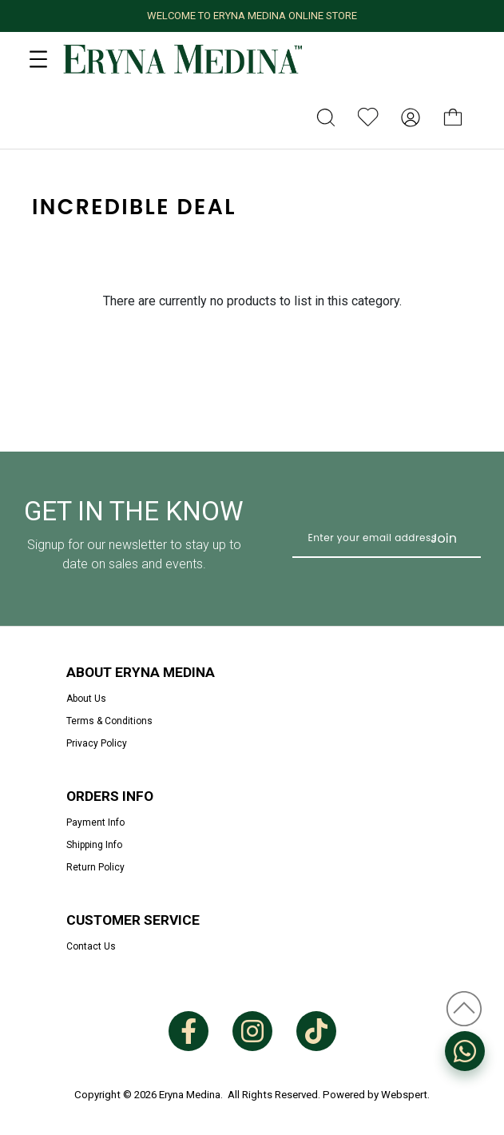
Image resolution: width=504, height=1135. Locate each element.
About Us (86, 698)
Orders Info (109, 796)
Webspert (404, 1095)
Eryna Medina (189, 1095)
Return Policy (95, 867)
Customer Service (133, 920)
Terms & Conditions (109, 721)
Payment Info (95, 822)
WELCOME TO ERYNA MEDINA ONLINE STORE (252, 16)
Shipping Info (94, 844)
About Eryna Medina (140, 672)
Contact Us (91, 946)
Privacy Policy (96, 743)
